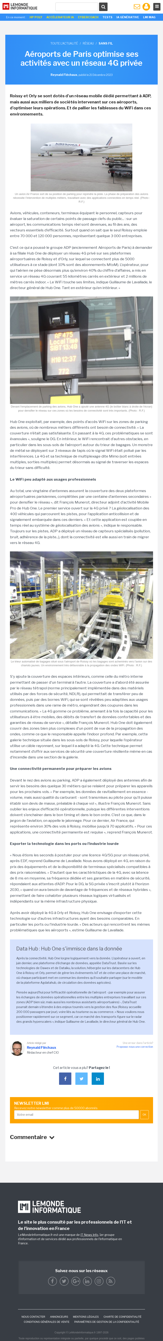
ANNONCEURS (59, 1316)
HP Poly (36, 17)
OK (144, 1114)
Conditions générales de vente (46, 1321)
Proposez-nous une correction (135, 1046)
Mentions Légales (86, 1316)
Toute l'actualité (64, 43)
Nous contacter (33, 1316)
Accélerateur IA (60, 17)
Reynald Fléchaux (41, 1048)
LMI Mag (149, 17)
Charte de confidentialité (122, 1316)
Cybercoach (88, 17)
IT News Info (89, 1235)
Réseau (88, 43)
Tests (107, 17)
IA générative (127, 17)
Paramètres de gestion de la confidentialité (106, 1321)
